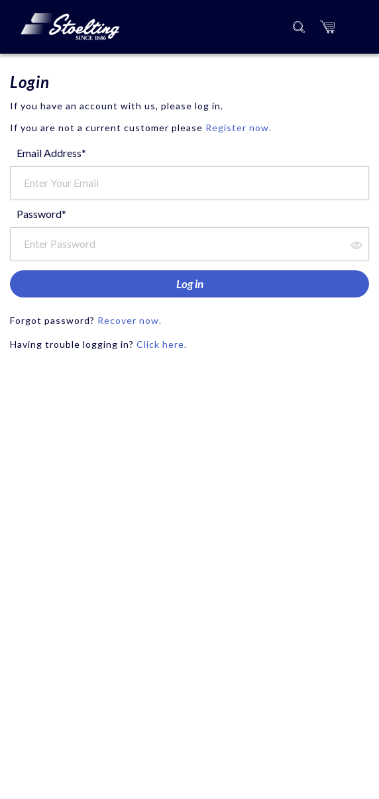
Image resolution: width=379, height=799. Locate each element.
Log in (189, 284)
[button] (327, 27)
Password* (41, 213)
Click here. (161, 344)
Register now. (238, 127)
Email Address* (51, 152)
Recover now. (129, 320)
